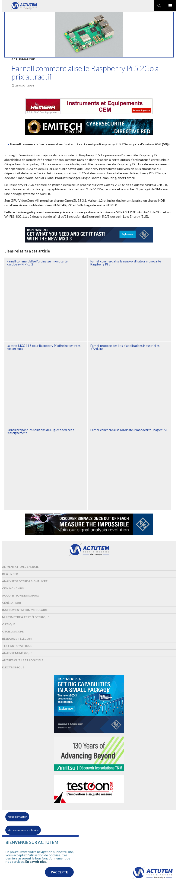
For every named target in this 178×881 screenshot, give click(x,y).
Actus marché (23, 59)
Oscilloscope (13, 631)
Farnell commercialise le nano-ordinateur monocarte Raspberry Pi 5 (125, 262)
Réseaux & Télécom (17, 638)
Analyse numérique (17, 653)
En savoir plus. (36, 866)
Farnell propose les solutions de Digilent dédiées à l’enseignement (40, 431)
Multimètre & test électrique (25, 617)
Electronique (13, 667)
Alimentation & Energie (20, 566)
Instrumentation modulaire (25, 610)
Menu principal (170, 5)
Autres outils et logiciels (22, 660)
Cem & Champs (13, 588)
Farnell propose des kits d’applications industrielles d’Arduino (124, 347)
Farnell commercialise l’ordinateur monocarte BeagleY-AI (128, 430)
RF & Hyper (10, 574)
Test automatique (17, 646)
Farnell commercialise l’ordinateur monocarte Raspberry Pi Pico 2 (37, 262)
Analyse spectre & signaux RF (25, 581)
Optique (8, 624)
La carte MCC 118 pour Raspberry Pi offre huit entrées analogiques (43, 347)
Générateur (11, 602)
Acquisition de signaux (20, 595)
